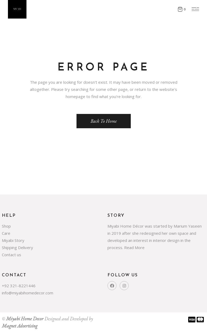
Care (6, 233)
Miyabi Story (13, 240)
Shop (6, 226)
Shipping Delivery (17, 247)
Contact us (11, 254)
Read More (134, 247)
